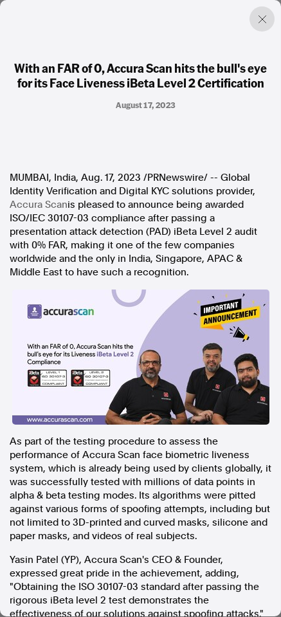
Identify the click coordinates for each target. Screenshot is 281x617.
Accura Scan (39, 204)
